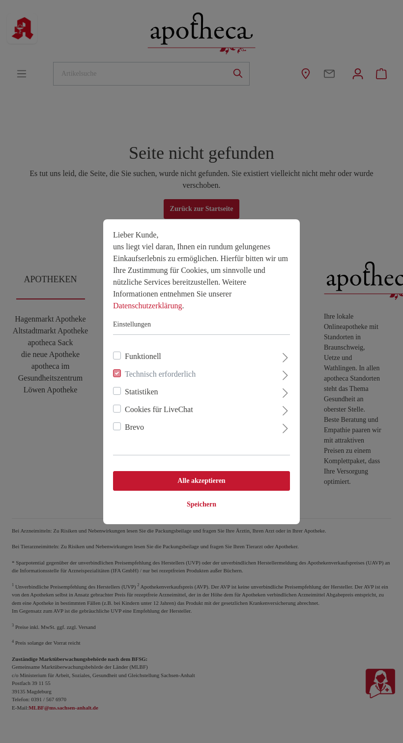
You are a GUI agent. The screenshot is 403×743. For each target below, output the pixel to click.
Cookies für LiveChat (159, 409)
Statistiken (141, 391)
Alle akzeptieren (201, 480)
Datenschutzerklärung (147, 305)
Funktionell (143, 356)
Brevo (134, 427)
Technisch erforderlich (160, 374)
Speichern (201, 504)
